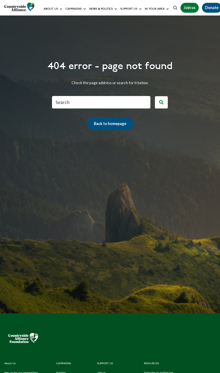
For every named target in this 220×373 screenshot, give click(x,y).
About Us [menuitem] (10, 363)
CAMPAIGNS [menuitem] (63, 363)
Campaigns (74, 9)
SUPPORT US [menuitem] (105, 363)
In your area (155, 9)
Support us (128, 9)
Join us (190, 7)
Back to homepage (110, 123)
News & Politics (101, 9)
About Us (51, 9)
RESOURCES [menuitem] (151, 363)
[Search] (161, 102)
